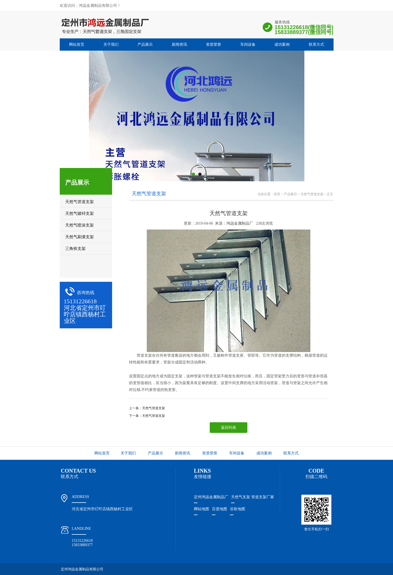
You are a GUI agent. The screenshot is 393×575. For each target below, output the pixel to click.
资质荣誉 (213, 44)
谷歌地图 (237, 509)
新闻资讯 (179, 44)
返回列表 (228, 428)
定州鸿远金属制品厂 (211, 497)
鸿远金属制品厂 (239, 223)
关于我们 (111, 44)
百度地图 (219, 509)
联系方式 (316, 44)
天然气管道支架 (312, 194)
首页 (277, 194)
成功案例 (282, 44)
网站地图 (201, 509)
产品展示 (145, 44)
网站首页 (76, 44)
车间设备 (248, 44)
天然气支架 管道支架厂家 (252, 497)
